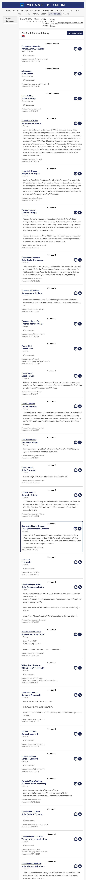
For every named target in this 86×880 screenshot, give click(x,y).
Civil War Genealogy (30, 20)
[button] (43, 46)
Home (22, 19)
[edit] (80, 49)
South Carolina (38, 20)
